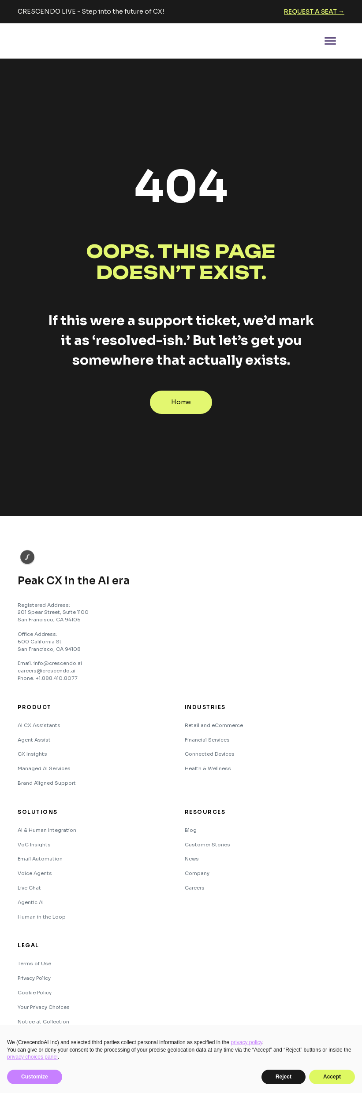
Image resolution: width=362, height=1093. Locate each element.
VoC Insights (34, 845)
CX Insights (32, 754)
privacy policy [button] (246, 1042)
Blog (191, 830)
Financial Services (207, 740)
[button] (330, 41)
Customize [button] (34, 1077)
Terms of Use (34, 963)
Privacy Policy (34, 978)
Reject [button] (283, 1077)
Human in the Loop (42, 917)
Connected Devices (210, 754)
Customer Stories (207, 845)
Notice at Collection (43, 1022)
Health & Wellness (208, 768)
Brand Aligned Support (47, 783)
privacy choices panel (32, 1057)
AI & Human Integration (47, 830)
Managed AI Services (44, 768)
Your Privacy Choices (44, 1007)
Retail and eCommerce (214, 725)
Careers (195, 888)
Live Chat (29, 888)
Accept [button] (332, 1077)
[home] (51, 41)
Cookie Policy (35, 993)
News (192, 859)
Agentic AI (31, 902)
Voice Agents (35, 873)
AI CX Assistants (39, 725)
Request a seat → (314, 11)
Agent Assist (34, 740)
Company (197, 873)
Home (181, 402)
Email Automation (40, 859)
